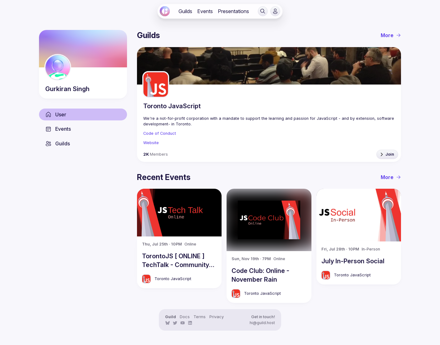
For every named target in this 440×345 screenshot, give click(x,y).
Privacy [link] (216, 316)
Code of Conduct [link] (159, 133)
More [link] (391, 35)
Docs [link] (185, 316)
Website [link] (151, 142)
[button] (263, 11)
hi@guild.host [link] (262, 322)
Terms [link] (199, 316)
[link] (165, 11)
